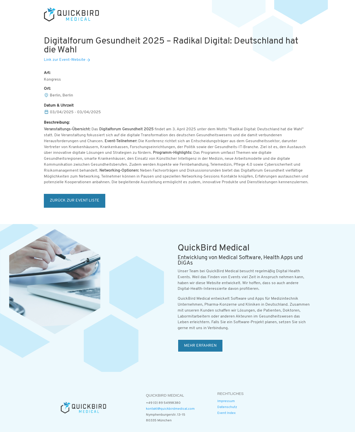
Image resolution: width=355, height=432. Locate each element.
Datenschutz (227, 407)
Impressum (226, 401)
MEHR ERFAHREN (200, 346)
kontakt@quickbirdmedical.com (170, 409)
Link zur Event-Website (64, 60)
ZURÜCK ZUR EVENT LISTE (74, 201)
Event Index (226, 413)
